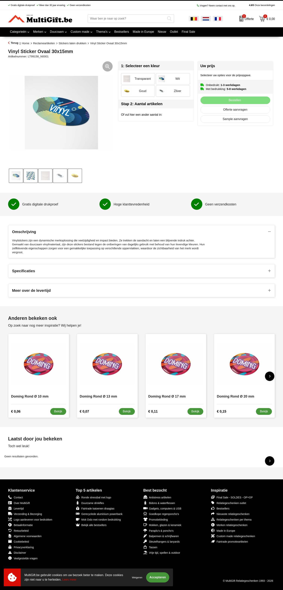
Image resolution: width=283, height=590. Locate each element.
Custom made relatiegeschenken (233, 536)
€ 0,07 (84, 411)
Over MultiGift (19, 503)
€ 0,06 (15, 411)
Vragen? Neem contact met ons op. (216, 5)
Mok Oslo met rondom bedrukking (98, 519)
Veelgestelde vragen (23, 558)
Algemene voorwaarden (25, 536)
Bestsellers (220, 508)
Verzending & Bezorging (25, 513)
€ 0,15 (221, 411)
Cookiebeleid (18, 541)
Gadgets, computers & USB (162, 508)
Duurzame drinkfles (90, 503)
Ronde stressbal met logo (93, 497)
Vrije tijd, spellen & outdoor (161, 552)
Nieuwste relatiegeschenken (230, 513)
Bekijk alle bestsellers (91, 525)
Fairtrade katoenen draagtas (95, 508)
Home (25, 43)
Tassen (150, 547)
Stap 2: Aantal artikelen (141, 104)
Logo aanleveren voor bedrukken (30, 519)
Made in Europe (223, 530)
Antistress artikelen (157, 497)
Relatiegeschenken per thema (231, 519)
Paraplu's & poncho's (158, 530)
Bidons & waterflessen (159, 503)
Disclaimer (17, 552)
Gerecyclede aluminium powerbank (99, 513)
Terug (14, 42)
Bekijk (58, 411)
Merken (38, 31)
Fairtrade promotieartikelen (229, 541)
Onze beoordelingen (256, 5)
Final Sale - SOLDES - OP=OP (232, 497)
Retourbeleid (18, 530)
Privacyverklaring (21, 547)
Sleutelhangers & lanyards (161, 541)
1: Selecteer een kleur (140, 66)
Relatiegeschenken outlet (228, 503)
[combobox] (126, 18)
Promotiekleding (155, 519)
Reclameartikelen (44, 43)
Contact (15, 497)
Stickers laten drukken (72, 43)
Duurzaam (57, 31)
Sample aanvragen (235, 119)
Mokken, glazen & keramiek (162, 525)
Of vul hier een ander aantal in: (141, 114)
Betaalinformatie (20, 525)
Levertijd (16, 508)
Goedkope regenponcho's (161, 513)
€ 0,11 (153, 411)
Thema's (102, 31)
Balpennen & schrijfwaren (161, 536)
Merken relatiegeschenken (229, 525)
